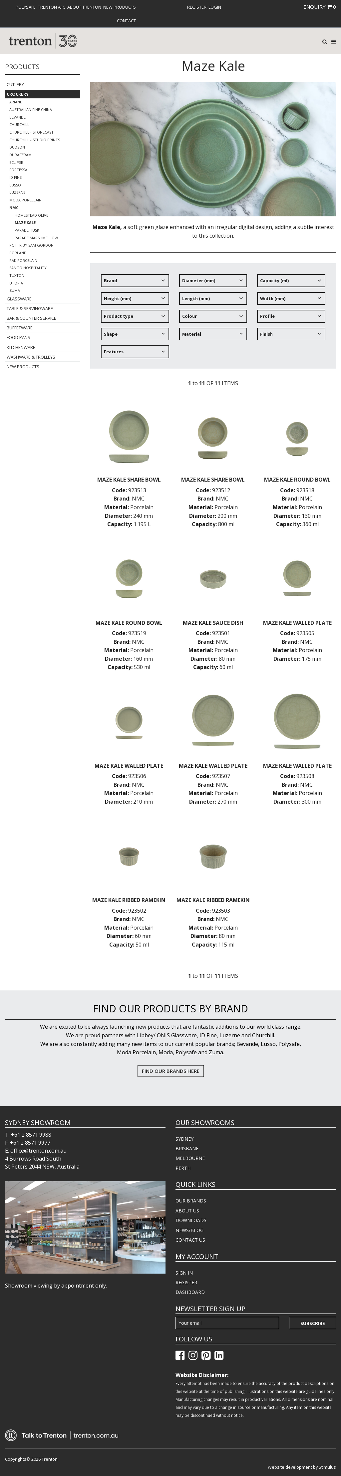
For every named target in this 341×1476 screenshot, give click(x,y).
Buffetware (20, 328)
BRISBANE (186, 1148)
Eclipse (16, 162)
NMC (13, 207)
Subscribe (312, 1323)
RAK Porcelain (23, 260)
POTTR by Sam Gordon (31, 245)
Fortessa (18, 169)
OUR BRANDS (190, 1200)
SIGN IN (184, 1273)
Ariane (15, 101)
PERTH (182, 1168)
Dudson (17, 147)
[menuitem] (26, 7)
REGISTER (186, 1282)
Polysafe (26, 7)
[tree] (213, 318)
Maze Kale (25, 222)
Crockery (18, 94)
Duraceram (20, 154)
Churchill (19, 124)
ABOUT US (187, 1210)
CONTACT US (190, 1240)
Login (214, 7)
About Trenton (84, 7)
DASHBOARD (190, 1292)
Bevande (17, 117)
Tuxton (16, 275)
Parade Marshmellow (36, 237)
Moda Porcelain (25, 199)
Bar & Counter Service (31, 318)
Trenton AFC (51, 7)
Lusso (15, 184)
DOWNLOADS (190, 1220)
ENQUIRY (319, 6)
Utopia (16, 283)
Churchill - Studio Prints (34, 139)
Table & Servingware (30, 308)
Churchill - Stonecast (31, 132)
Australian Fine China (30, 109)
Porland (18, 252)
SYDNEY (184, 1139)
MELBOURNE (190, 1158)
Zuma (14, 290)
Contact (126, 21)
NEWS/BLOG (189, 1230)
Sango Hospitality (28, 267)
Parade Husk (27, 230)
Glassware (19, 299)
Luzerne (17, 192)
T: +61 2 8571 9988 (28, 1134)
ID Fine (15, 177)
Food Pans (18, 337)
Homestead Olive (31, 215)
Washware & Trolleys (31, 357)
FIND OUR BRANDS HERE (170, 1071)
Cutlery (15, 84)
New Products (119, 7)
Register (196, 7)
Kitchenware (21, 347)
